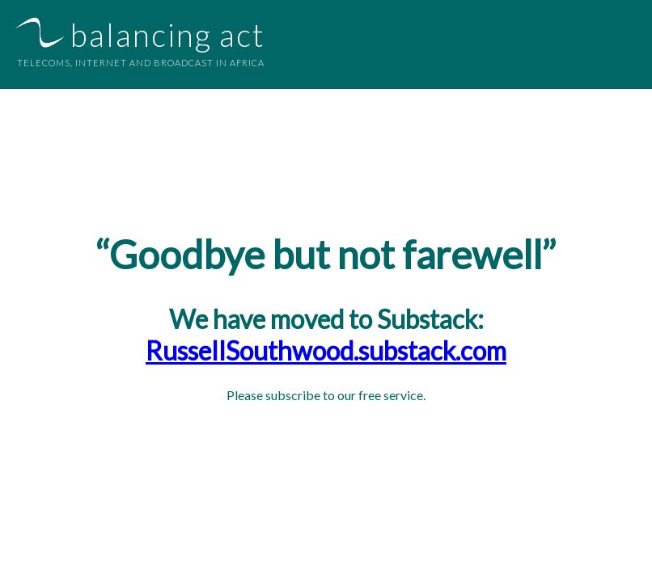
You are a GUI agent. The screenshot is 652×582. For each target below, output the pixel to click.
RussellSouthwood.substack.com (326, 350)
